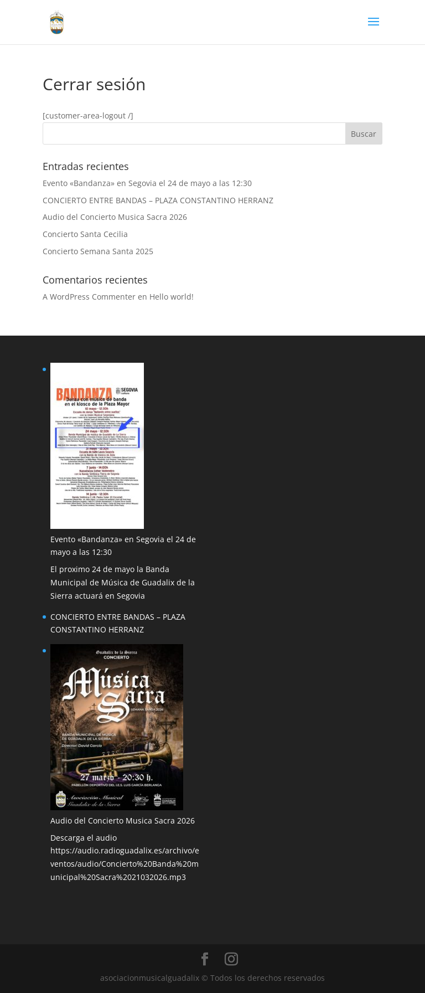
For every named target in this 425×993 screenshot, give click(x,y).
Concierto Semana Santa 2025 (98, 251)
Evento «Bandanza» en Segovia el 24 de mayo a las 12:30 (147, 183)
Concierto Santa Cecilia (85, 234)
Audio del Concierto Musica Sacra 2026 (115, 217)
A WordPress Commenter (89, 296)
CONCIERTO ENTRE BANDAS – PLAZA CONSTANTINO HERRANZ (158, 200)
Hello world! (171, 296)
